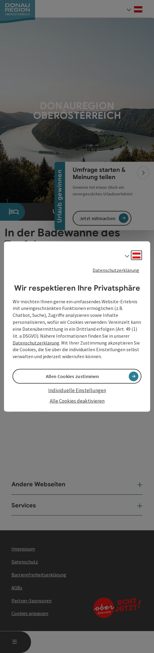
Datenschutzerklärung (116, 270)
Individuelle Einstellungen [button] (77, 390)
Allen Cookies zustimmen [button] (72, 376)
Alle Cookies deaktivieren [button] (77, 400)
